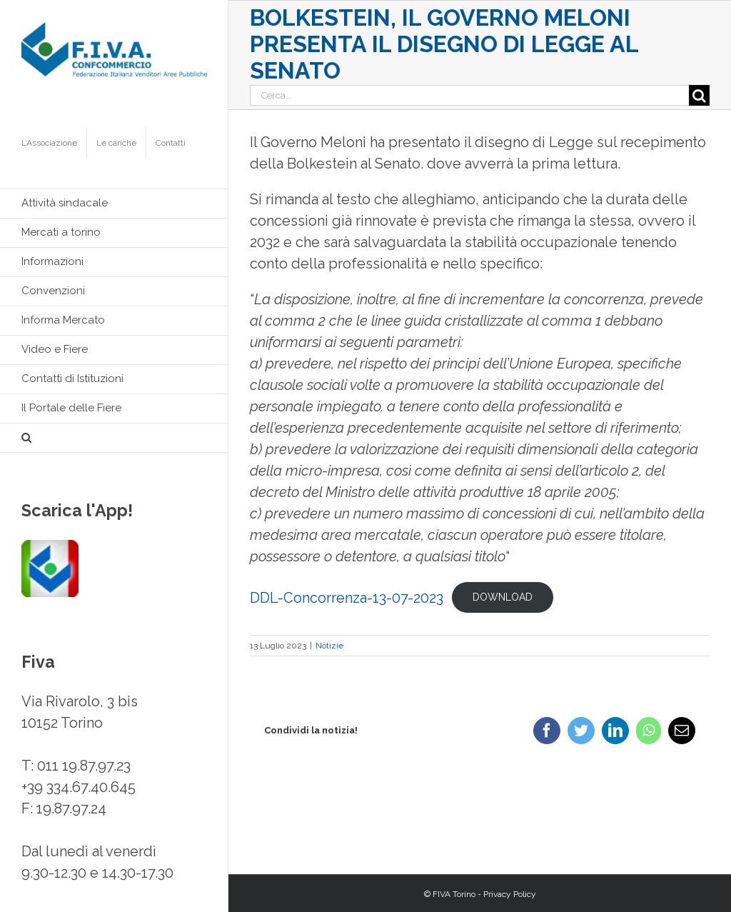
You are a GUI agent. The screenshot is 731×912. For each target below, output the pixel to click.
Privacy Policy (509, 894)
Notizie (329, 646)
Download (503, 597)
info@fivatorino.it (76, 829)
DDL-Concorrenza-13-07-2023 (346, 597)
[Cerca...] (469, 95)
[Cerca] (699, 95)
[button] (114, 438)
